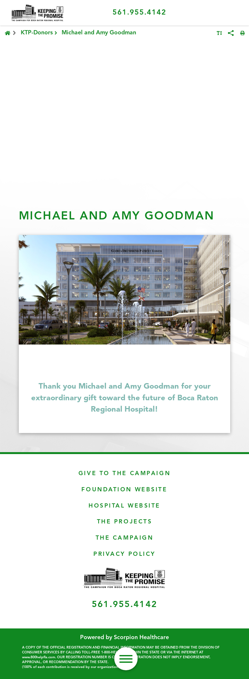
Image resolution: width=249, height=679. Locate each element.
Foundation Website (124, 490)
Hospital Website (124, 506)
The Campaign (125, 538)
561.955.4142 (139, 12)
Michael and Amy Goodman (99, 33)
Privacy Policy (124, 554)
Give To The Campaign (124, 473)
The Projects (124, 522)
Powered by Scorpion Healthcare (124, 637)
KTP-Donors (40, 33)
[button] (125, 658)
